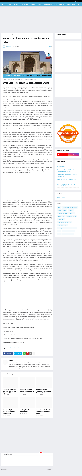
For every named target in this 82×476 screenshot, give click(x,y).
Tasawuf (72, 213)
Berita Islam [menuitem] (24, 4)
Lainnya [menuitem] (61, 4)
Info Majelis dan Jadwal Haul (64, 228)
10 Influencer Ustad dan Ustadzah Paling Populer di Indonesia (27, 391)
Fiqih (14, 348)
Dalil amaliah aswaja (71, 216)
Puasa (75, 228)
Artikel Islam (11, 35)
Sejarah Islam (61, 219)
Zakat (59, 234)
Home (2, 1)
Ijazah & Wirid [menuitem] (48, 4)
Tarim (59, 231)
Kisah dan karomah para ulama (70, 207)
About (6, 1)
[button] (75, 4)
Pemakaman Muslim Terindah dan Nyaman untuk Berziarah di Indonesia (43, 391)
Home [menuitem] (10, 4)
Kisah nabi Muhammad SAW (64, 222)
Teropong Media (61, 197)
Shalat (59, 210)
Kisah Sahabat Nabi (62, 225)
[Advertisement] (41, 19)
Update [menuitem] (16, 4)
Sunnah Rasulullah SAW (68, 231)
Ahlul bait (71, 210)
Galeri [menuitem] (55, 4)
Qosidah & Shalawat (62, 213)
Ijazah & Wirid (61, 216)
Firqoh (64, 210)
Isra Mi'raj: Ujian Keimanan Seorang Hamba (27, 410)
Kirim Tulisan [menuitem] (70, 4)
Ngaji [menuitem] (39, 4)
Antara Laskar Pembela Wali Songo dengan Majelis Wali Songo (43, 411)
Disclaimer (18, 1)
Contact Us (12, 1)
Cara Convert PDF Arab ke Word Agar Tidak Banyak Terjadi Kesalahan (9, 391)
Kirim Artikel (25, 1)
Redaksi (11, 360)
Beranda (5, 35)
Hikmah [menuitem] (33, 4)
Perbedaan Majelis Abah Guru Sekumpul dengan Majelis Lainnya (9, 411)
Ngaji (17, 348)
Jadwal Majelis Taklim (68, 234)
